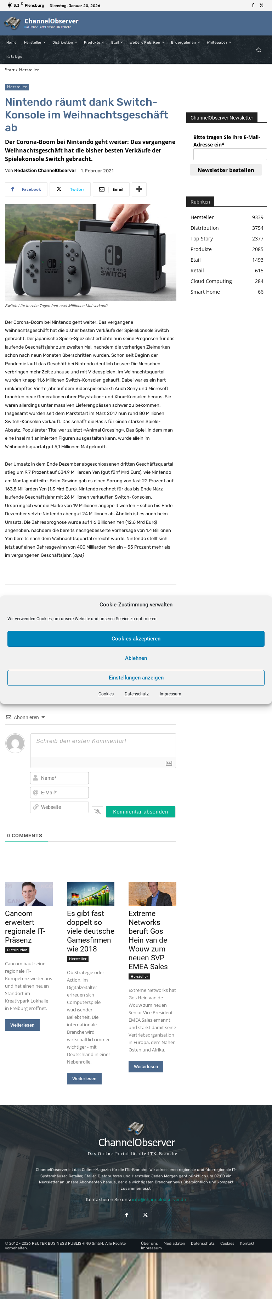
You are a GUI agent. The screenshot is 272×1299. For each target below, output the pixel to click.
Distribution (17, 949)
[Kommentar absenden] (140, 811)
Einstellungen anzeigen (136, 678)
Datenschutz (137, 694)
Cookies (106, 694)
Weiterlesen (22, 1025)
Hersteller (29, 70)
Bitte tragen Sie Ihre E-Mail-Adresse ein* (226, 141)
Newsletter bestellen (226, 169)
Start (10, 70)
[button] (259, 49)
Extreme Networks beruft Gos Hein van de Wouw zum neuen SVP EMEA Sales (148, 940)
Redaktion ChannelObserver (45, 170)
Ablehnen (136, 658)
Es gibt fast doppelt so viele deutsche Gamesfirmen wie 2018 (90, 931)
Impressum (170, 694)
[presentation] (142, 783)
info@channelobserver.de (159, 1199)
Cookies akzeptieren (136, 638)
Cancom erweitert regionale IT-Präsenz (25, 926)
